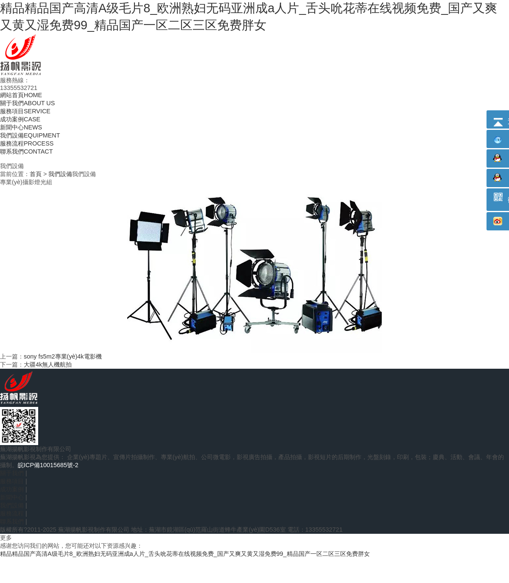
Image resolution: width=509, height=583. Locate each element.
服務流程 (12, 513)
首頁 (36, 174)
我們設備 (60, 174)
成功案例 (12, 489)
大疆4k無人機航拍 (48, 364)
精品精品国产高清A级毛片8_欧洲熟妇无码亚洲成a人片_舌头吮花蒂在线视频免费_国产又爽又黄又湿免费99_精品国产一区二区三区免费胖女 (185, 553)
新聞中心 (12, 497)
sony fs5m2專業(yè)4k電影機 (63, 356)
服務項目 (12, 481)
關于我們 (12, 473)
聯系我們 (12, 521)
